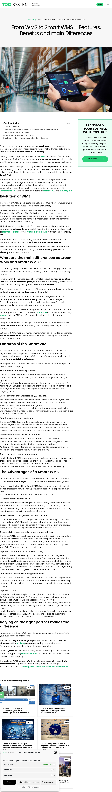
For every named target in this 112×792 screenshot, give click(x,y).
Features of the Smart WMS (17, 132)
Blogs (34, 20)
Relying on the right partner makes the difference (26, 138)
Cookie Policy (22, 787)
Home (29, 20)
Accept (9, 782)
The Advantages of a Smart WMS (19, 135)
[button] (55, 752)
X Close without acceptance (28, 782)
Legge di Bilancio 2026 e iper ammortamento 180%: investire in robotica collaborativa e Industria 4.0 (17, 747)
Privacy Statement (34, 787)
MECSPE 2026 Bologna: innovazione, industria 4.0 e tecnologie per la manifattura (16, 711)
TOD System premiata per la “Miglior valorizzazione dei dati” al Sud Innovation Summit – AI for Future (55, 747)
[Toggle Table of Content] (67, 123)
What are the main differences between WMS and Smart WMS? (32, 129)
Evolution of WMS (12, 127)
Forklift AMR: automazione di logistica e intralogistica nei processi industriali (53, 711)
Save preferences (48, 782)
